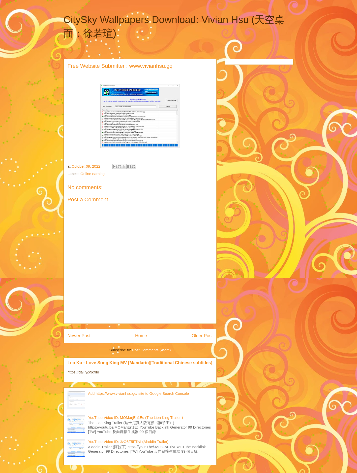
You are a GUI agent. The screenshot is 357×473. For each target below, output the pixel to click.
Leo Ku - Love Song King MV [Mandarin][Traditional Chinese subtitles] (139, 362)
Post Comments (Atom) (151, 350)
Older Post (202, 335)
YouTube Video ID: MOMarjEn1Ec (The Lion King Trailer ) (135, 417)
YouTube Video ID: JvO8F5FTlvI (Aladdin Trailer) (128, 441)
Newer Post (78, 335)
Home (141, 335)
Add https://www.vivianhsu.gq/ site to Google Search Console (138, 393)
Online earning (93, 174)
